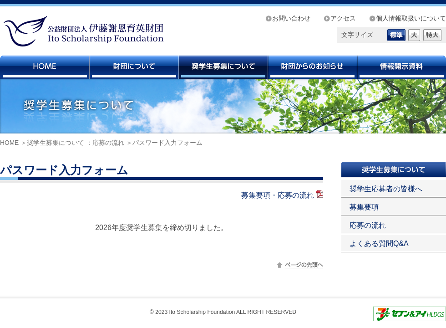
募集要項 (364, 207)
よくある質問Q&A (379, 243)
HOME (9, 142)
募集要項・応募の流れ (277, 195)
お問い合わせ (291, 18)
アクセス (343, 18)
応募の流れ (108, 142)
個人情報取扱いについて (411, 18)
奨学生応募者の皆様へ (386, 189)
